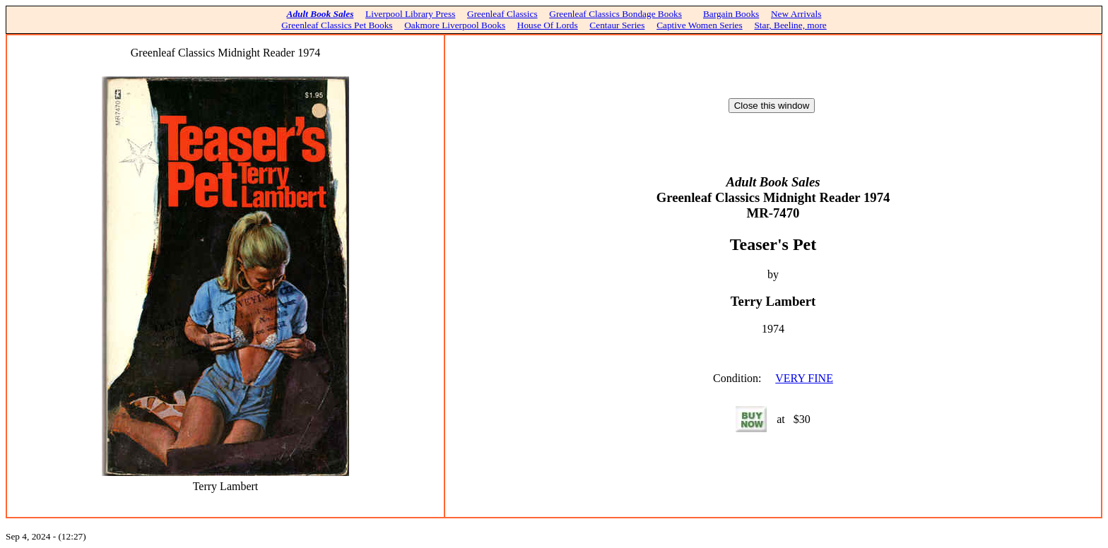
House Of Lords (547, 25)
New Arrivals (796, 13)
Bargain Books (731, 13)
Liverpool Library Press (410, 13)
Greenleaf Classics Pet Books (336, 25)
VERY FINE (804, 378)
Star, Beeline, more (790, 25)
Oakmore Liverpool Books (454, 25)
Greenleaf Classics (502, 13)
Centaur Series (616, 25)
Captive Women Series (699, 25)
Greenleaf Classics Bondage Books (615, 13)
